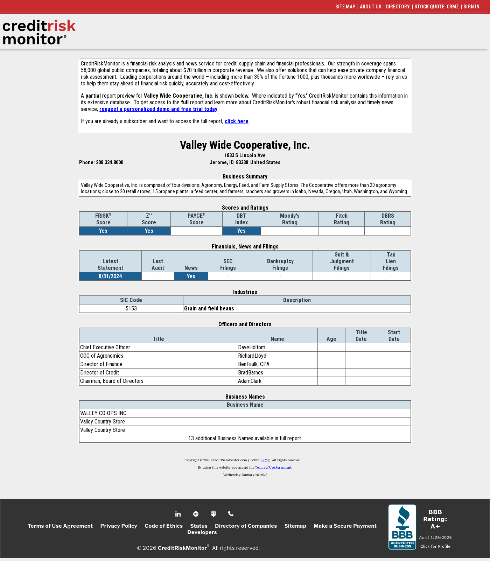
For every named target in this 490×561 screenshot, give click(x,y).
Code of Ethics (164, 526)
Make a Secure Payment (345, 526)
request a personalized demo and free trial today (158, 109)
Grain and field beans (209, 308)
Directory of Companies (246, 526)
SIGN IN (471, 6)
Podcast (214, 514)
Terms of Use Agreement (273, 467)
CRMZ (265, 460)
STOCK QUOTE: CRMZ (436, 6)
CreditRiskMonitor (182, 548)
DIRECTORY (398, 6)
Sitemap (296, 526)
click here (236, 121)
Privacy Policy (119, 526)
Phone (231, 514)
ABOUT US (371, 6)
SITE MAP (345, 6)
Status (199, 526)
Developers (202, 532)
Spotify (196, 514)
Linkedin (178, 514)
